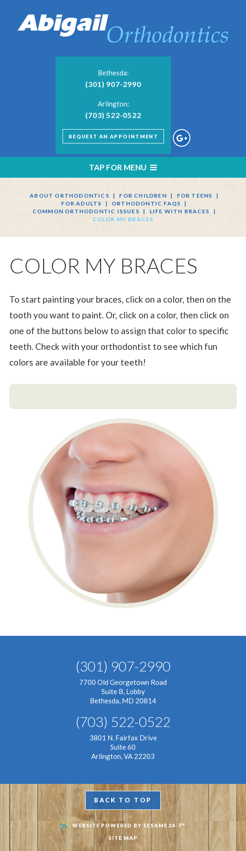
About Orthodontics (69, 195)
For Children (142, 195)
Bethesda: (113, 72)
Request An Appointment (113, 136)
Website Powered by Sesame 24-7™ (122, 825)
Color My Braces (123, 219)
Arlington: (113, 103)
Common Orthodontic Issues (85, 211)
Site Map (123, 838)
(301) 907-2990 (113, 84)
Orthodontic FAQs (146, 203)
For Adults (81, 203)
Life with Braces (180, 211)
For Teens (195, 195)
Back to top (123, 800)
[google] (181, 138)
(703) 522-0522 (113, 115)
